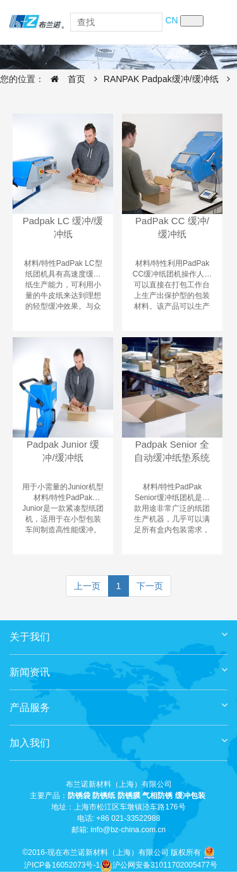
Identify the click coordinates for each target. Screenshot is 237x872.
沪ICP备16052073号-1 (62, 865)
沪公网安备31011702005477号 (158, 865)
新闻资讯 (118, 668)
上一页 (87, 586)
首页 (64, 79)
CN (171, 20)
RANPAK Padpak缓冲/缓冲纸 (161, 79)
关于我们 (118, 632)
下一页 (150, 586)
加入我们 (118, 738)
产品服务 (118, 703)
